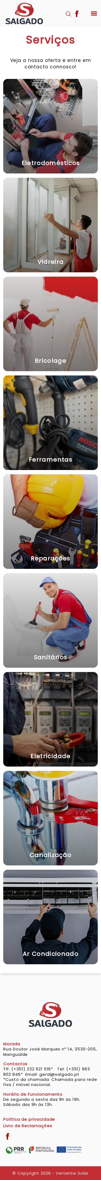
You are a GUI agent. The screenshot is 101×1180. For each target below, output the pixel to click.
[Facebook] (76, 13)
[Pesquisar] (68, 13)
